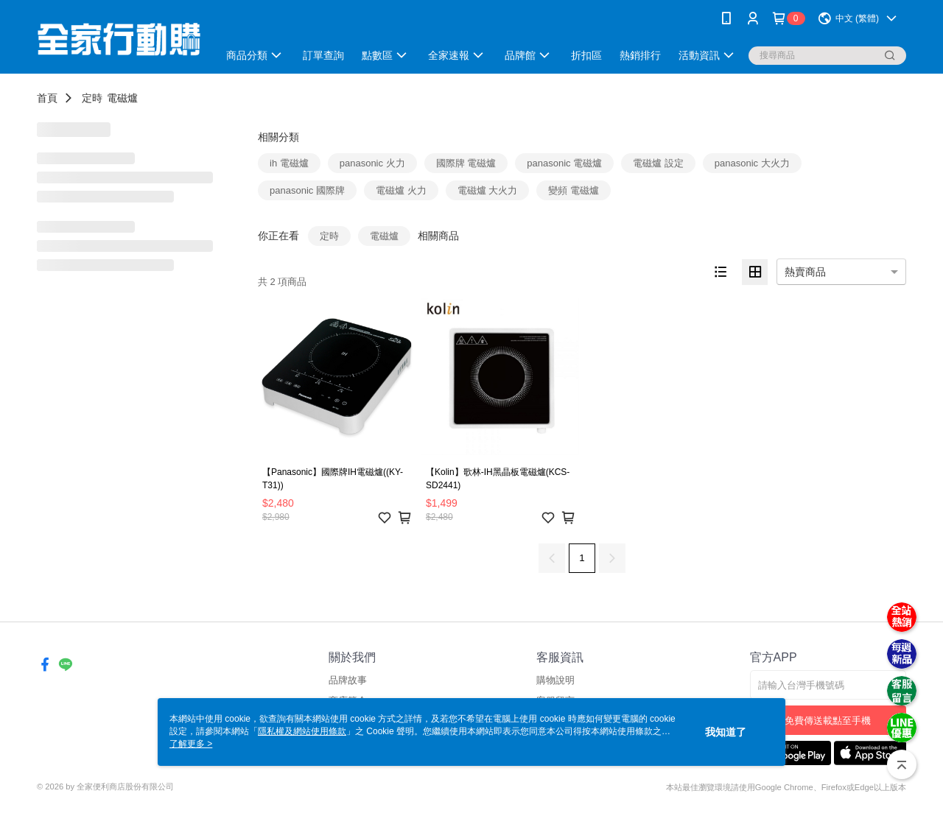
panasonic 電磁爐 (564, 163)
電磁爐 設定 (658, 163)
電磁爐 (122, 98)
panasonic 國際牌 (307, 190)
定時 (92, 98)
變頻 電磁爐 (573, 190)
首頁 (47, 98)
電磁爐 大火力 (488, 190)
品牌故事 (348, 680)
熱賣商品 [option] (805, 272)
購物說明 (555, 680)
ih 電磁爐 (289, 163)
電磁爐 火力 (401, 190)
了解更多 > (190, 744)
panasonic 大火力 (752, 163)
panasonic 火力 (372, 163)
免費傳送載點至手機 (828, 720)
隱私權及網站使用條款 (302, 731)
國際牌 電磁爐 (466, 163)
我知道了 (725, 732)
